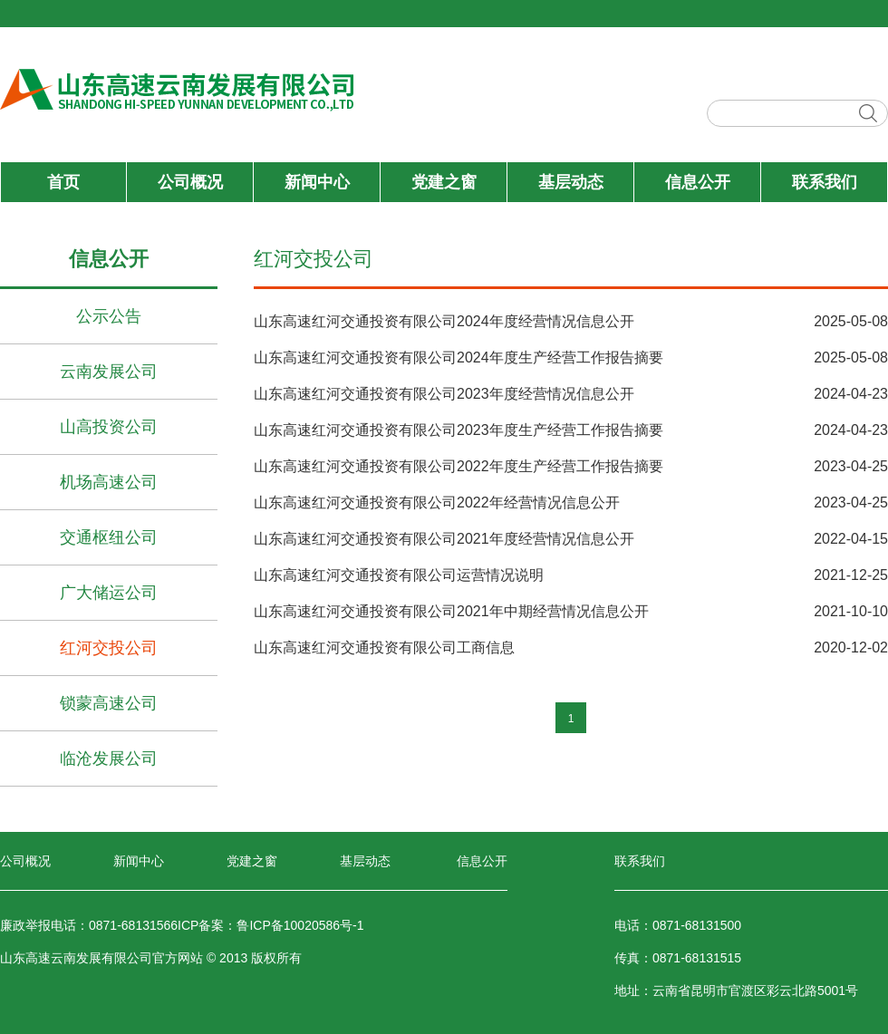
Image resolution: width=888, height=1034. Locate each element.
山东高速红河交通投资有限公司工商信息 (384, 647)
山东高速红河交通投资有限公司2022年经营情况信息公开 (437, 502)
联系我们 (824, 182)
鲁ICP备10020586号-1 (299, 925)
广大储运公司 (109, 593)
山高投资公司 (109, 427)
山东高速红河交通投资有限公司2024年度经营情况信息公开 (444, 321)
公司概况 (190, 182)
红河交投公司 (109, 648)
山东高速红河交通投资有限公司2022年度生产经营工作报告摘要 (458, 466)
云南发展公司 (109, 371)
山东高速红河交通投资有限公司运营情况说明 (399, 575)
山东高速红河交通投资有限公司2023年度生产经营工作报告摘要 (458, 430)
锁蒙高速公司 (109, 703)
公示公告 (108, 316)
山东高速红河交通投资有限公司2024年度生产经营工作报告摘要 (458, 357)
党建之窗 (444, 182)
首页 (63, 182)
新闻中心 (317, 182)
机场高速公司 (109, 482)
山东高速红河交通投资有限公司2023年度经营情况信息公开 (444, 393)
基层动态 (570, 182)
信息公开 (697, 182)
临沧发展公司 (109, 758)
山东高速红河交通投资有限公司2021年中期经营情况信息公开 (451, 611)
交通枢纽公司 (109, 537)
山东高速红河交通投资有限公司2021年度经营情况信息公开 (444, 538)
